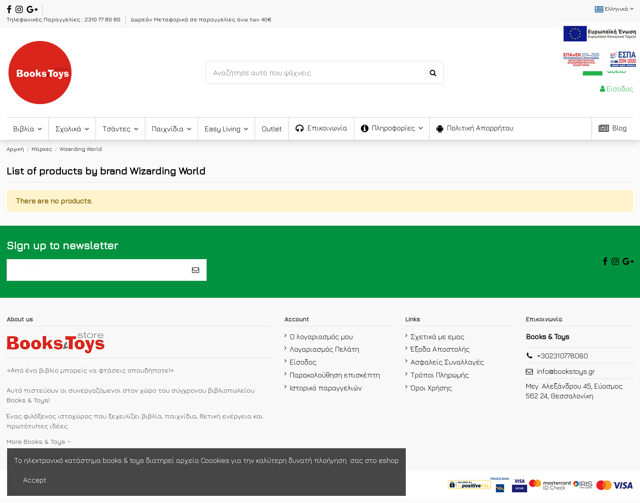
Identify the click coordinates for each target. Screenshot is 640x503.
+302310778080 (562, 360)
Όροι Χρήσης (431, 392)
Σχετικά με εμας (437, 340)
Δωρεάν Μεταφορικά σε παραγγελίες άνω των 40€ (201, 19)
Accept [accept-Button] (34, 480)
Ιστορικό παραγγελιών (326, 392)
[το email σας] (96, 272)
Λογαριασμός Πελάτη (324, 353)
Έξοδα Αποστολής (440, 353)
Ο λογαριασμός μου (321, 340)
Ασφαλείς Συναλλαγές (447, 366)
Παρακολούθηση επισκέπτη (335, 379)
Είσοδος (303, 366)
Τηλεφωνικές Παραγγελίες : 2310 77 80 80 (64, 19)
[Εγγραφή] (195, 272)
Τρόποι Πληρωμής (440, 379)
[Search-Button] (433, 72)
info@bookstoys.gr (566, 375)
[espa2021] (599, 45)
